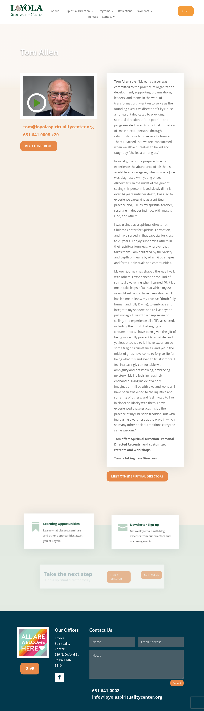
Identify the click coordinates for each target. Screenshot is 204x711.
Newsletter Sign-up (144, 526)
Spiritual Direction (78, 11)
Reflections (125, 11)
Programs (104, 11)
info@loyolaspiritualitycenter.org (127, 697)
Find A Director (112, 576)
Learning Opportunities (61, 526)
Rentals (93, 16)
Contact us (139, 575)
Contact (107, 16)
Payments (142, 11)
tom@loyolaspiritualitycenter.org (58, 126)
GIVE (185, 11)
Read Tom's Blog (39, 146)
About (55, 11)
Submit (177, 683)
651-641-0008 (106, 690)
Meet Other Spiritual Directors (137, 476)
